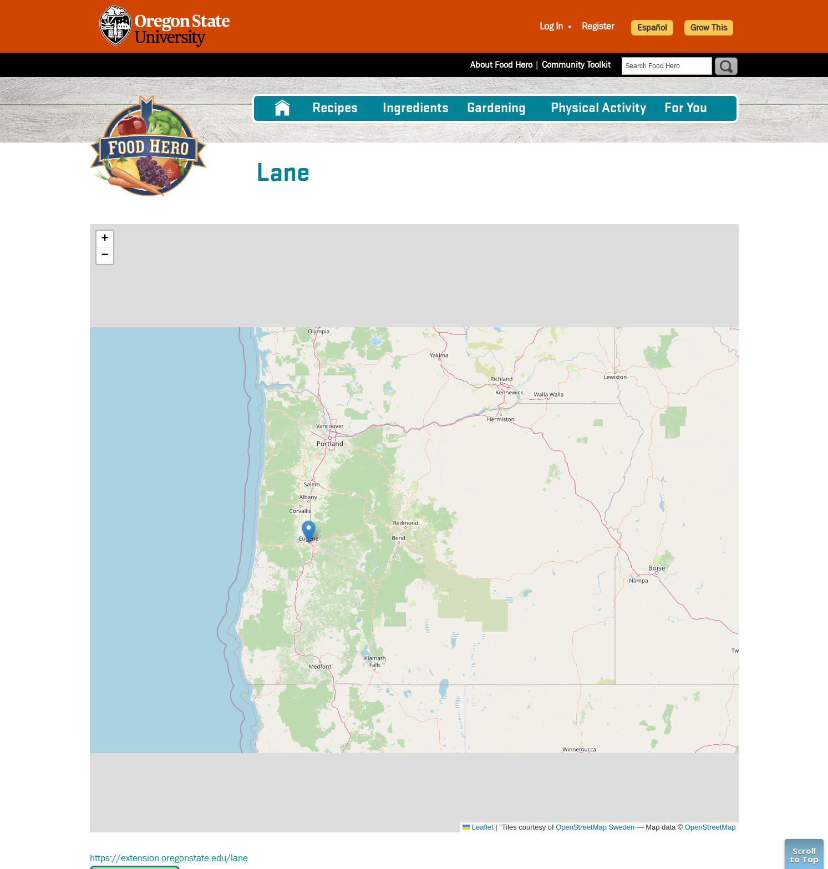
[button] (309, 531)
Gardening (496, 108)
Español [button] (652, 27)
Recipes (335, 108)
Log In (551, 26)
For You (685, 108)
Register (598, 26)
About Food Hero (501, 64)
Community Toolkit (576, 64)
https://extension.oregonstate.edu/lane (169, 858)
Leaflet (478, 827)
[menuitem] (282, 108)
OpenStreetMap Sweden (595, 827)
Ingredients (416, 108)
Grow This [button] (708, 27)
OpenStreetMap (710, 827)
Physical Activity (598, 108)
